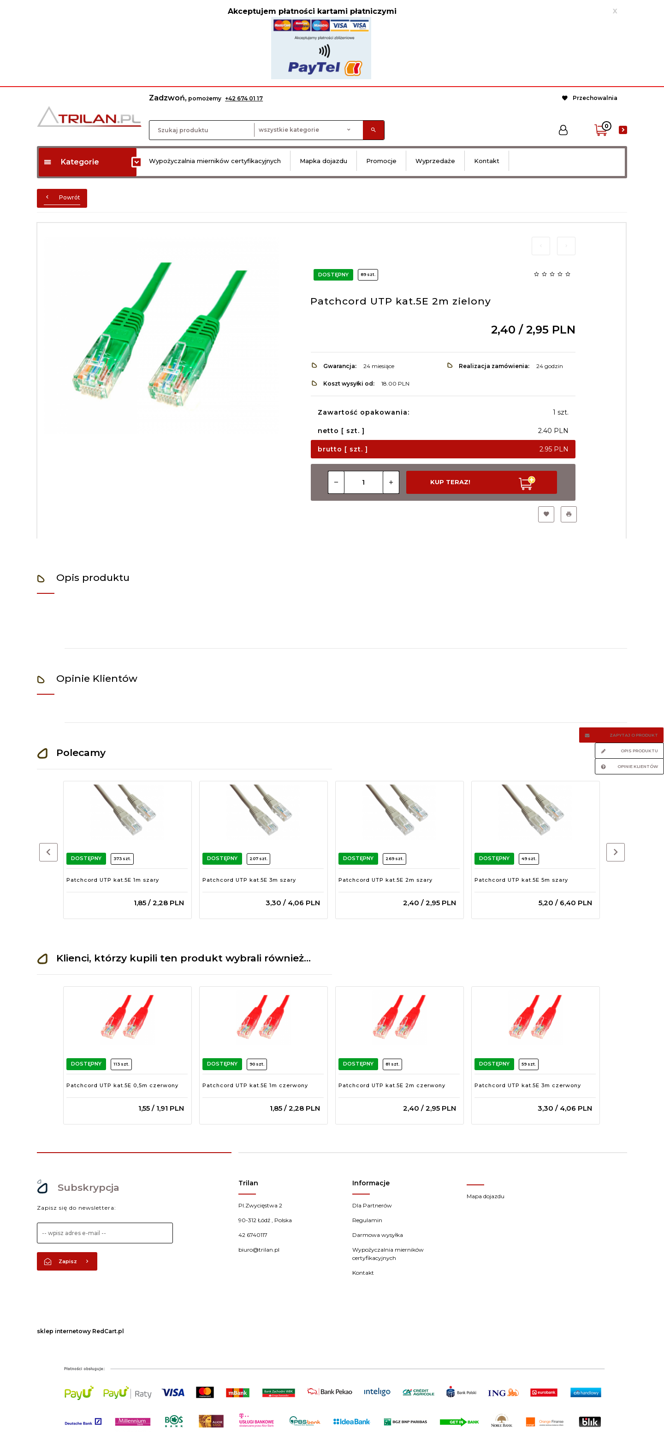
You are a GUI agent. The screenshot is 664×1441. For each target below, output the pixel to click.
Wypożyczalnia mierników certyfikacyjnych (215, 160)
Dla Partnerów (372, 1205)
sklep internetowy (64, 1331)
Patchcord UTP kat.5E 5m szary (521, 880)
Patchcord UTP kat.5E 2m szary (385, 880)
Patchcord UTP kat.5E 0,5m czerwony (122, 1085)
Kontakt (486, 160)
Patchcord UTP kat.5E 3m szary (249, 880)
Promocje (381, 160)
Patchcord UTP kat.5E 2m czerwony (391, 1085)
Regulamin (367, 1220)
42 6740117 (252, 1234)
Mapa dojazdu (485, 1196)
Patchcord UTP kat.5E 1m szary (112, 880)
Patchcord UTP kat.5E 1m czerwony (255, 1085)
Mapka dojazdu (323, 160)
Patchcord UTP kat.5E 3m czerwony (527, 1085)
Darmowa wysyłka (377, 1234)
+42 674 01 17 (244, 98)
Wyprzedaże (435, 160)
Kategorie (71, 162)
